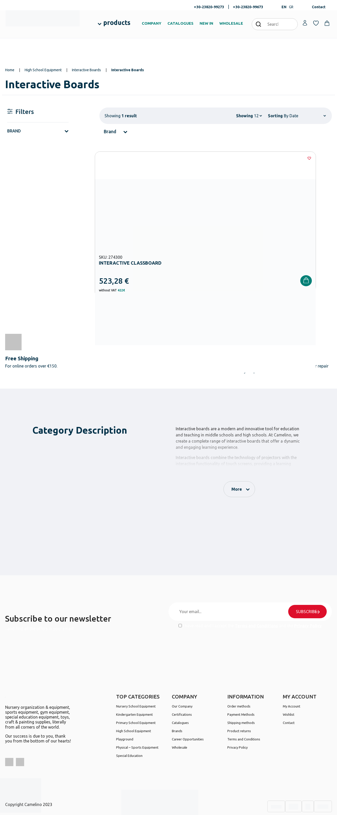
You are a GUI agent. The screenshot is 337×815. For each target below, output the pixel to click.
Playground (124, 715)
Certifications (182, 691)
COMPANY (151, 23)
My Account (291, 682)
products (116, 22)
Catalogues (180, 699)
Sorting (275, 115)
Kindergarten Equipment (134, 691)
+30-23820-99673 (248, 7)
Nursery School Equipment (136, 682)
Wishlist (288, 691)
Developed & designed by (168, 808)
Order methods (238, 682)
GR (291, 7)
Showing (244, 115)
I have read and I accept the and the (250, 602)
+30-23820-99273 (209, 7)
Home (9, 70)
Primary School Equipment (136, 699)
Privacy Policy (308, 602)
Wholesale (179, 724)
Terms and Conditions (256, 602)
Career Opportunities (188, 715)
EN (284, 7)
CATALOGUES (180, 23)
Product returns (239, 707)
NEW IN (206, 23)
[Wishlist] (164, 158)
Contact (318, 7)
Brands (177, 707)
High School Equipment (43, 70)
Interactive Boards (86, 70)
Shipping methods (241, 699)
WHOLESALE (231, 23)
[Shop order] (305, 115)
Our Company (182, 682)
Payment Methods (241, 691)
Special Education (129, 732)
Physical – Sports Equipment (137, 724)
